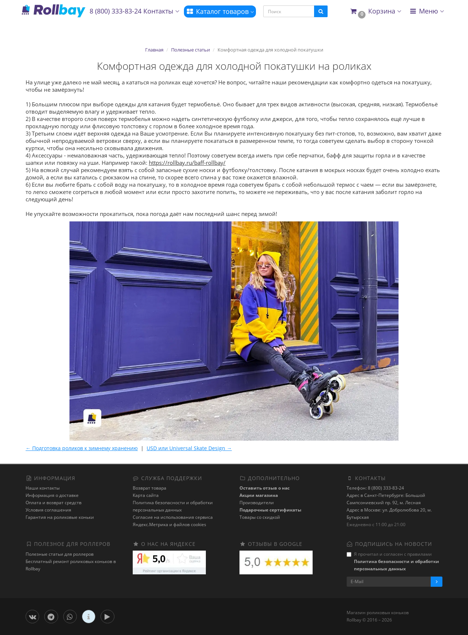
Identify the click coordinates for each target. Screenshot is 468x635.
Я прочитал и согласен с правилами (393, 561)
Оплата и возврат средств (54, 502)
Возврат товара (149, 488)
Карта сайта (146, 495)
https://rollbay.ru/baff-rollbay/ (187, 163)
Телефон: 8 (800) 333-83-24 (375, 488)
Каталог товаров (220, 11)
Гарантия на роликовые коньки (60, 517)
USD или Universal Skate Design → (189, 448)
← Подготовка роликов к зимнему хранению (82, 448)
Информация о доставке (52, 495)
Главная (154, 49)
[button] (375, 11)
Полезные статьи (190, 49)
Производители (256, 502)
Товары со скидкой (259, 517)
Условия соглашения (48, 510)
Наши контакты (43, 488)
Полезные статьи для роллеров (60, 554)
